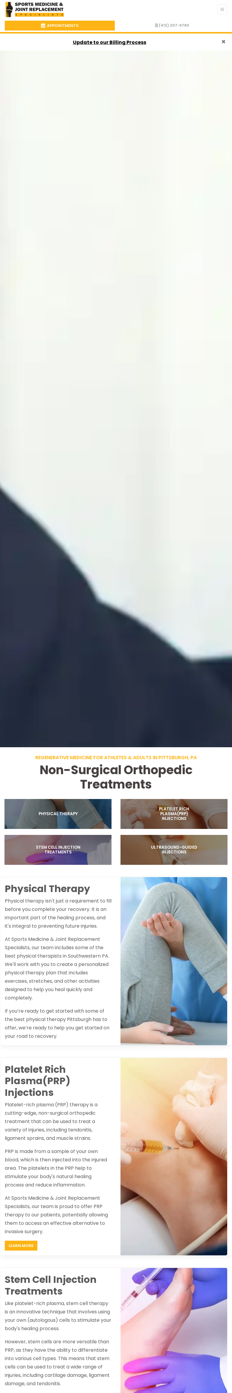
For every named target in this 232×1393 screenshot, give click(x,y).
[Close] (223, 42)
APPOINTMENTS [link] (60, 25)
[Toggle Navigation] (222, 9)
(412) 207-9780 (172, 25)
